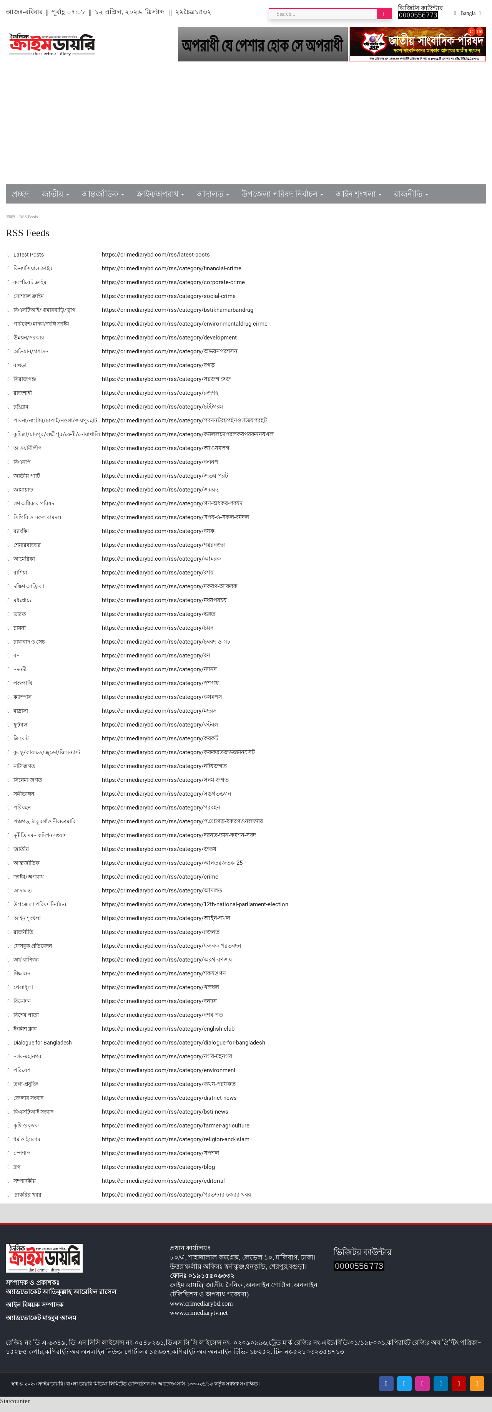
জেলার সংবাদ (26, 1104)
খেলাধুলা (20, 993)
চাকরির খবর (25, 1200)
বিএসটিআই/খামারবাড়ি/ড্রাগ (43, 309)
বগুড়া (17, 365)
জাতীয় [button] (55, 194)
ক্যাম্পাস (20, 703)
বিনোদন (19, 1007)
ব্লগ (14, 1173)
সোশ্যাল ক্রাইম (26, 296)
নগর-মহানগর (25, 1062)
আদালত (20, 896)
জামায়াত (20, 495)
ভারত (17, 620)
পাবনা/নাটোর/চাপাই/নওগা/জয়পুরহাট (53, 420)
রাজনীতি (20, 938)
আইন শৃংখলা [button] (359, 194)
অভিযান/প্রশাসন (29, 351)
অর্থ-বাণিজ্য (23, 965)
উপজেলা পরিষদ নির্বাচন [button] (282, 194)
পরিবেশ (19, 1076)
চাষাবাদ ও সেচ (27, 647)
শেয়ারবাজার (24, 551)
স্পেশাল (19, 1159)
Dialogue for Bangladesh (41, 1048)
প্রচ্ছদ (20, 194)
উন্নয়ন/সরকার (27, 337)
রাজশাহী (20, 392)
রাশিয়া (17, 578)
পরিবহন (19, 813)
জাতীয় (18, 855)
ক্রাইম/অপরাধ (26, 882)
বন (13, 661)
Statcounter (15, 1407)
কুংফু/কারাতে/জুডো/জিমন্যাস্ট (45, 758)
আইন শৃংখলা (25, 924)
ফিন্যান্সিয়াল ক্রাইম (31, 268)
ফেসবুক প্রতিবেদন (31, 952)
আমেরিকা (21, 564)
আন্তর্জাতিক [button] (102, 194)
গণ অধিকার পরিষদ (32, 509)
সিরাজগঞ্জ (22, 379)
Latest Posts (26, 254)
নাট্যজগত (21, 772)
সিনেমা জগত (25, 786)
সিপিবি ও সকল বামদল (36, 523)
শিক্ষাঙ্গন (19, 979)
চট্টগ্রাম (18, 406)
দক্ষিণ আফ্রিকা (27, 592)
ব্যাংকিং (18, 537)
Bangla (467, 13)
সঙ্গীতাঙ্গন (21, 799)
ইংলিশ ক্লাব (23, 1034)
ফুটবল (17, 730)
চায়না (17, 634)
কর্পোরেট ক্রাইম (27, 282)
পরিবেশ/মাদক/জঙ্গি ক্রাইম (39, 323)
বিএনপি (19, 468)
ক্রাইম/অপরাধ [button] (160, 194)
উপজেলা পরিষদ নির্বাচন (38, 910)
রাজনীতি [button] (411, 194)
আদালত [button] (212, 194)
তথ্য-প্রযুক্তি (23, 1090)
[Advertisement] (246, 126)
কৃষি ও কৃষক (24, 1131)
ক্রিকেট (18, 744)
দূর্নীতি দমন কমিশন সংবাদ (39, 841)
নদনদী (17, 675)
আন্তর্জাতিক (24, 869)
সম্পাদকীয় (22, 1187)
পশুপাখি (20, 689)
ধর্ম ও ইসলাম (25, 1145)
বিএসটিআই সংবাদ (31, 1117)
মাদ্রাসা (18, 716)
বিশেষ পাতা (23, 1021)
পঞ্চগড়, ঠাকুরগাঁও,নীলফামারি (43, 827)
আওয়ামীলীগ (25, 454)
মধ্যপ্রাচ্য (19, 606)
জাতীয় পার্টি (24, 481)
